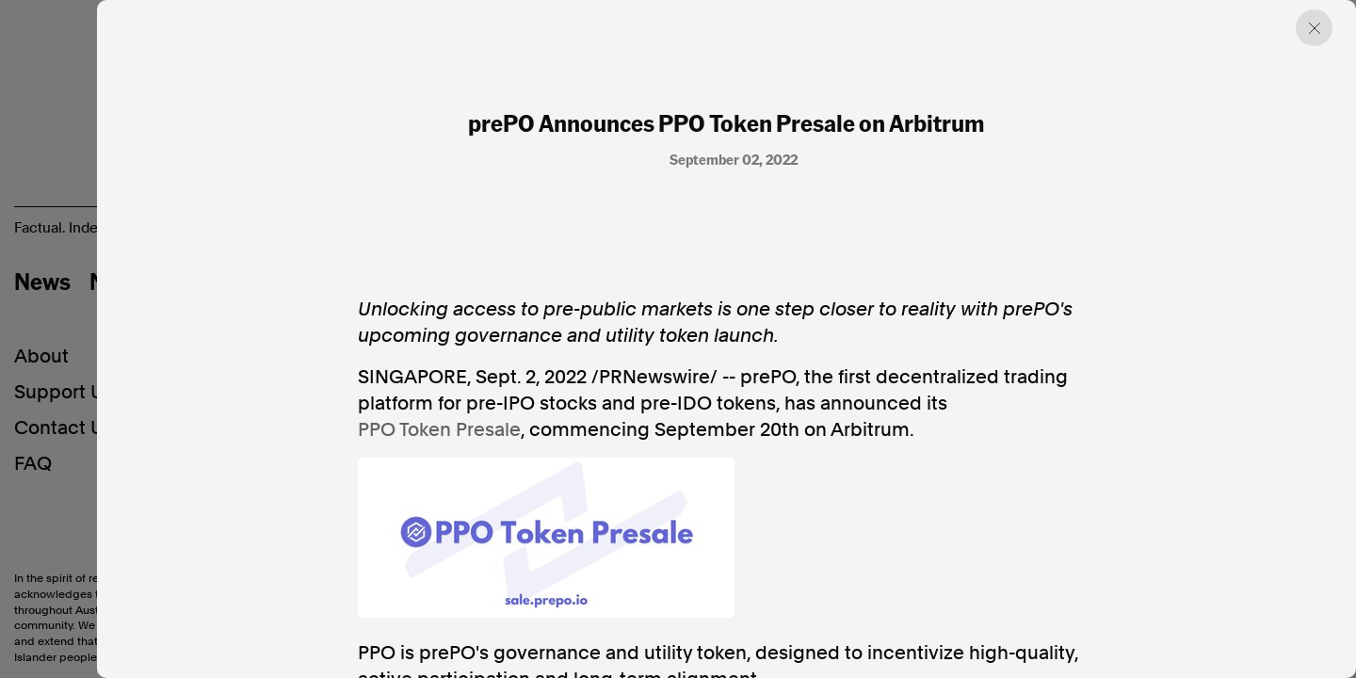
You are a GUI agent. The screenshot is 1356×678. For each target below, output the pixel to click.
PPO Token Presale (439, 429)
